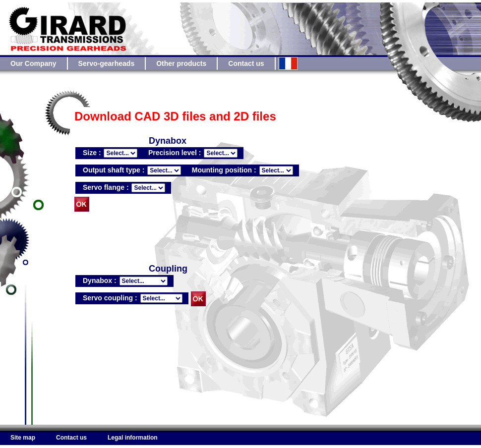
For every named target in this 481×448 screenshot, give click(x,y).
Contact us (246, 63)
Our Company (33, 63)
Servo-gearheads (106, 63)
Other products (181, 63)
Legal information (133, 437)
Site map (22, 437)
